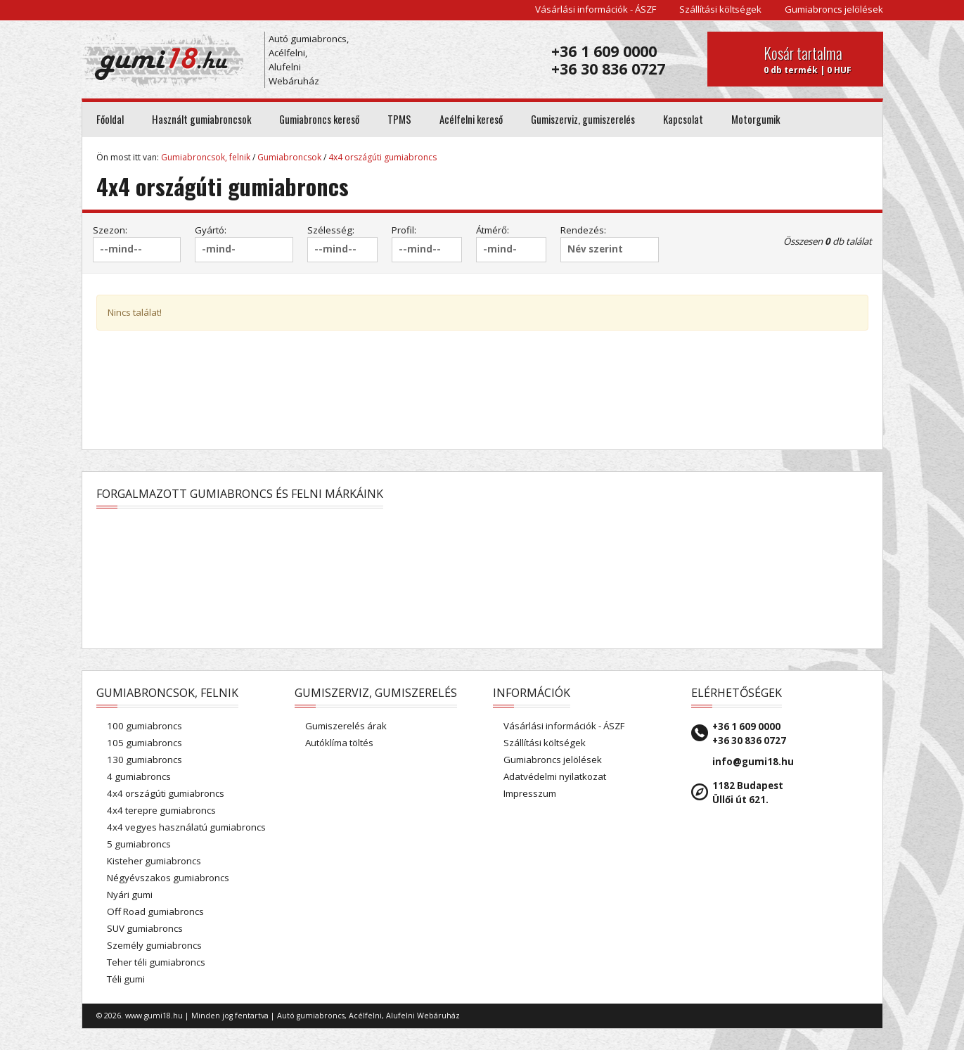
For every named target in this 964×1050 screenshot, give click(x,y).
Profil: (404, 230)
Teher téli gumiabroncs (156, 962)
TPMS (399, 119)
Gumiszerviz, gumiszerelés (583, 119)
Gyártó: (210, 230)
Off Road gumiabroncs (155, 911)
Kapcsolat (683, 119)
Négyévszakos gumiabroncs (168, 877)
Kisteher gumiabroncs (154, 860)
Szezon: (110, 230)
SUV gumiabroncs (145, 928)
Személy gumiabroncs (154, 945)
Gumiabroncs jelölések (834, 9)
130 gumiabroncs (144, 759)
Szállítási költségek (720, 9)
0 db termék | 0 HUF (818, 59)
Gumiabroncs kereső (319, 119)
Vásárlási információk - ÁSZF (595, 9)
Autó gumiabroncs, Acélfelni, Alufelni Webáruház (309, 59)
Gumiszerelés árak (346, 725)
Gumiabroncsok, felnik (205, 157)
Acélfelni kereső (471, 119)
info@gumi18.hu (753, 761)
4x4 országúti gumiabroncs (382, 157)
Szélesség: (330, 230)
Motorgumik (755, 119)
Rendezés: (583, 230)
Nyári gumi (130, 894)
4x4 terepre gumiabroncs (161, 810)
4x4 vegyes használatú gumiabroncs (186, 827)
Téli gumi (126, 979)
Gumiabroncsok (289, 157)
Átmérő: (492, 230)
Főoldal (110, 119)
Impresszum (529, 793)
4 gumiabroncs (139, 776)
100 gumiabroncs (144, 725)
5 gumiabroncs (139, 844)
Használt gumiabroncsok (201, 119)
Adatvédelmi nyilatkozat (554, 776)
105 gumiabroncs (144, 742)
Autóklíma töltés (339, 742)
